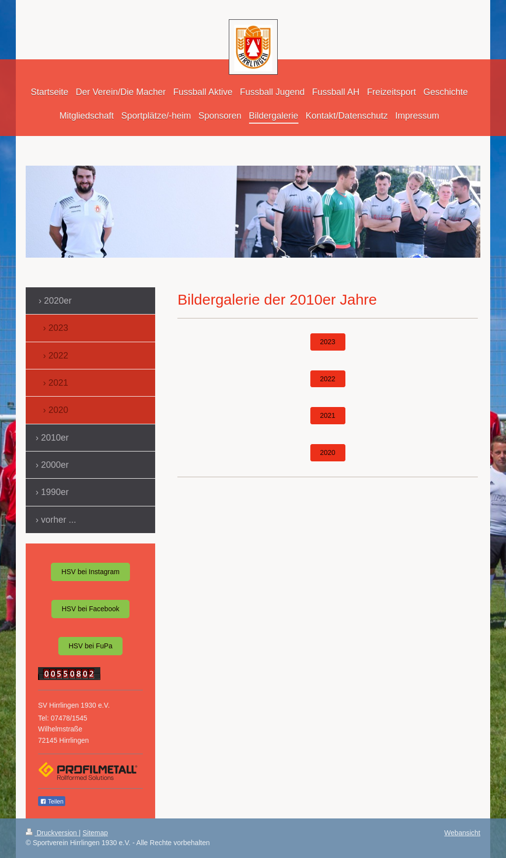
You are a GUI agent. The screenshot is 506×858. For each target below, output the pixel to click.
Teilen (51, 801)
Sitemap (95, 833)
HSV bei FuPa (91, 646)
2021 (328, 415)
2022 (328, 379)
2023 (328, 342)
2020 (328, 452)
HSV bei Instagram (90, 572)
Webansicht (462, 833)
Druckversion (52, 833)
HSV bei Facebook (91, 609)
